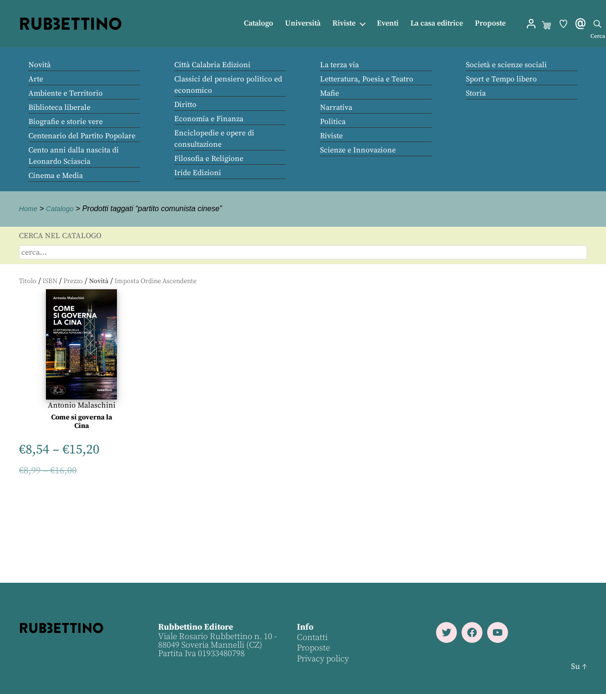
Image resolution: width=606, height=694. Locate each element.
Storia (476, 93)
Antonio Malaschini (82, 405)
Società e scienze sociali (506, 65)
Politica (333, 121)
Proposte (490, 23)
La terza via (339, 65)
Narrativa (336, 107)
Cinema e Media (55, 175)
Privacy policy (322, 658)
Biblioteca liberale (59, 107)
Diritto (185, 104)
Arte (35, 79)
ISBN (50, 281)
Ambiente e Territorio (65, 93)
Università (303, 23)
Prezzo (73, 281)
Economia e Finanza (208, 119)
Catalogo (258, 23)
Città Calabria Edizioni (212, 65)
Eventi (388, 23)
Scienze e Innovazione (358, 150)
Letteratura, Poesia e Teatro (366, 79)
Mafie (329, 93)
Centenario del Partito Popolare (81, 136)
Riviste (344, 23)
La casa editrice (436, 23)
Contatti (311, 637)
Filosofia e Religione (208, 158)
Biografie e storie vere (65, 121)
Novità (39, 65)
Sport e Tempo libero (501, 79)
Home (29, 209)
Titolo (27, 281)
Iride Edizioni (197, 173)
